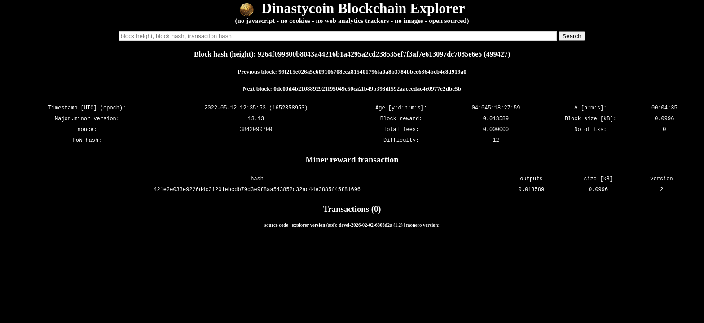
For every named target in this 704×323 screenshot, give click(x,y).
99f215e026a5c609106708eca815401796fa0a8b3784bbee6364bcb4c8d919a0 (372, 71)
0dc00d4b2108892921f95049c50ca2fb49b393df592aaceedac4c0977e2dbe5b (367, 88)
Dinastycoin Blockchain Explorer (352, 8)
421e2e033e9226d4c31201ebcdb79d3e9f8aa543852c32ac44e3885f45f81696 (257, 189)
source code (276, 224)
